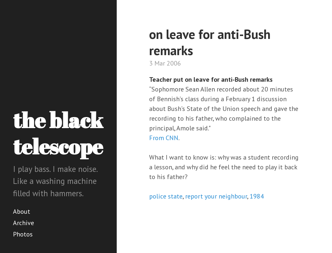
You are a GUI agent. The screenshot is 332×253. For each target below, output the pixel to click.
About (21, 211)
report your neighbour (216, 196)
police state (166, 196)
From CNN (163, 138)
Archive (23, 223)
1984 (257, 196)
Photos (23, 234)
